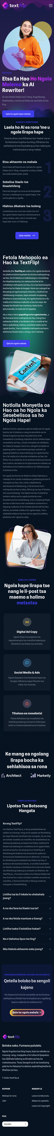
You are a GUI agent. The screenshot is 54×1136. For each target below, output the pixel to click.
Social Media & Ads (27, 672)
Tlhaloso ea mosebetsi (27, 713)
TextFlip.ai (14, 1078)
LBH (4, 1101)
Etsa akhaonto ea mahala (20, 161)
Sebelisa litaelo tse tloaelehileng (15, 184)
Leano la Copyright (41, 1106)
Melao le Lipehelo (40, 1101)
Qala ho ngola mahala (16, 343)
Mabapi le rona (9, 1096)
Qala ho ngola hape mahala (18, 114)
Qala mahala (27, 236)
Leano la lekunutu (40, 1096)
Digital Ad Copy (27, 632)
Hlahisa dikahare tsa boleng (22, 206)
